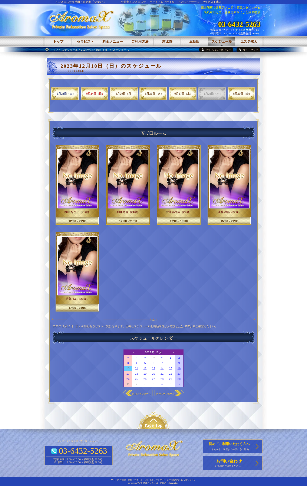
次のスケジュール (165, 393)
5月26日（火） (154, 93)
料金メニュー (112, 41)
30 (162, 357)
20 (153, 373)
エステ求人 (248, 41)
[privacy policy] (216, 49)
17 (127, 373)
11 (136, 368)
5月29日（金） (242, 93)
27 (136, 357)
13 (153, 368)
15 (170, 368)
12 (144, 368)
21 (162, 373)
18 (136, 373)
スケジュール (69, 49)
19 (144, 373)
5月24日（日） (95, 93)
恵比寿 (167, 41)
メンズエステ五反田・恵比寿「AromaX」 (80, 1)
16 (179, 368)
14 (162, 368)
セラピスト (85, 41)
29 (170, 379)
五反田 (194, 41)
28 (145, 357)
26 (128, 357)
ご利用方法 (139, 41)
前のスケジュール (141, 393)
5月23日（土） (66, 93)
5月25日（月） (125, 93)
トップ (54, 49)
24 (127, 379)
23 (179, 373)
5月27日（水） (183, 93)
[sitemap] (248, 49)
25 (136, 379)
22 (170, 373)
